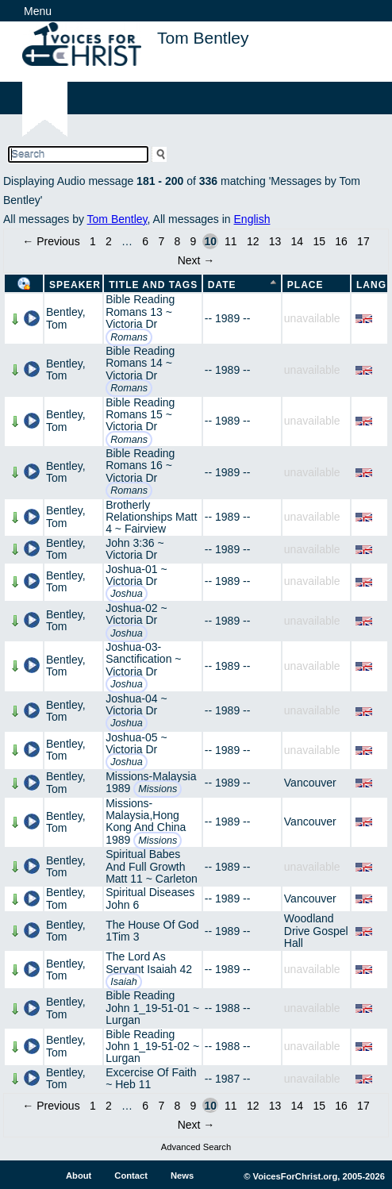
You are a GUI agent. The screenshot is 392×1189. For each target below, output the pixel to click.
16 (341, 241)
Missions (157, 789)
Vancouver (310, 782)
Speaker (75, 285)
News (182, 1175)
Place (305, 285)
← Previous (50, 241)
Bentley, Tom (66, 318)
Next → (196, 260)
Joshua (126, 593)
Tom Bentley (117, 219)
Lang (371, 285)
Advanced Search (196, 1147)
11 (231, 241)
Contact (131, 1175)
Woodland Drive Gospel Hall (316, 930)
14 (297, 241)
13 (275, 241)
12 (253, 241)
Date (222, 285)
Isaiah (123, 981)
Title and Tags (153, 285)
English (252, 219)
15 (319, 241)
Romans (129, 337)
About (78, 1175)
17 (363, 241)
